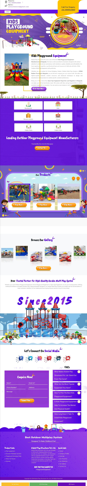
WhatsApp (43, 484)
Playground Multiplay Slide (13, 454)
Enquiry (72, 484)
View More (19, 206)
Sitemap (61, 454)
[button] (6, 32)
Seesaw (7, 459)
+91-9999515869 (14, 3)
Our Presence (62, 456)
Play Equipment (10, 449)
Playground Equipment (43, 471)
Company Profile (63, 451)
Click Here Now (39, 89)
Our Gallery (62, 462)
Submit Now (27, 397)
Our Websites (62, 459)
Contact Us (42, 131)
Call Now (15, 484)
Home (60, 449)
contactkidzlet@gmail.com (18, 7)
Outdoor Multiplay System (13, 451)
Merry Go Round (10, 456)
